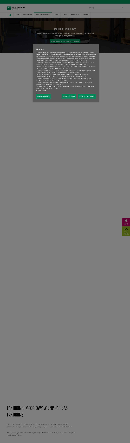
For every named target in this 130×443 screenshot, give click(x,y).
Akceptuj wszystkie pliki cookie (87, 96)
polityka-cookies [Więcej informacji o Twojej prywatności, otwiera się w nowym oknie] (41, 90)
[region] (66, 73)
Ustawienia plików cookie (43, 96)
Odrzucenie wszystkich (69, 96)
